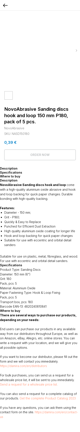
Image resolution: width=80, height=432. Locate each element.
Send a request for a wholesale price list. (29, 384)
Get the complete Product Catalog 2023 (48, 398)
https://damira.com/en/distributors (23, 366)
